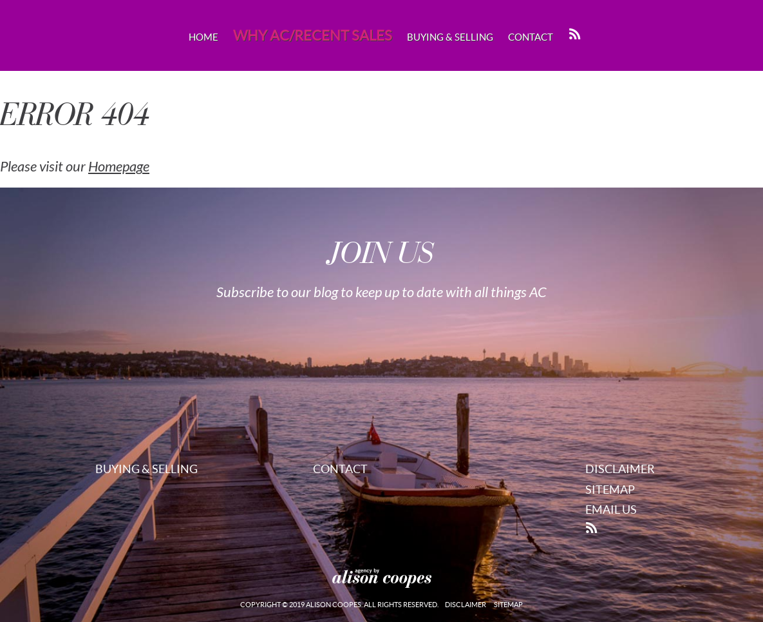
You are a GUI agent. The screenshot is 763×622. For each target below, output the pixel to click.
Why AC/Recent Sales (312, 35)
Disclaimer (620, 469)
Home (203, 37)
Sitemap (610, 489)
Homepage (118, 167)
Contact (530, 37)
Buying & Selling (450, 37)
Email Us (611, 509)
